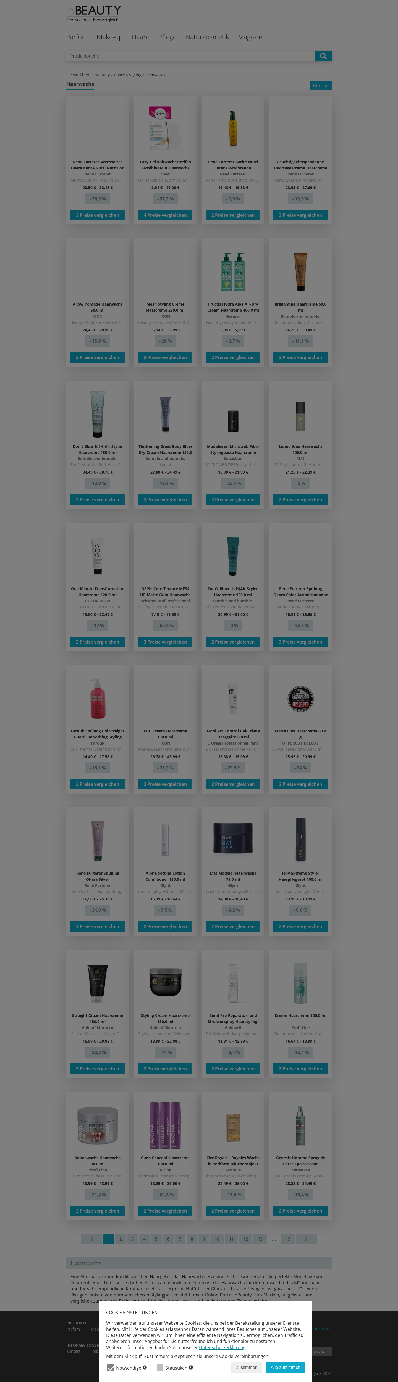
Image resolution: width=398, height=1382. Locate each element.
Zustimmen (246, 1367)
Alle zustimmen (286, 1367)
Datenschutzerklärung (222, 1347)
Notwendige (127, 1367)
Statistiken (175, 1367)
